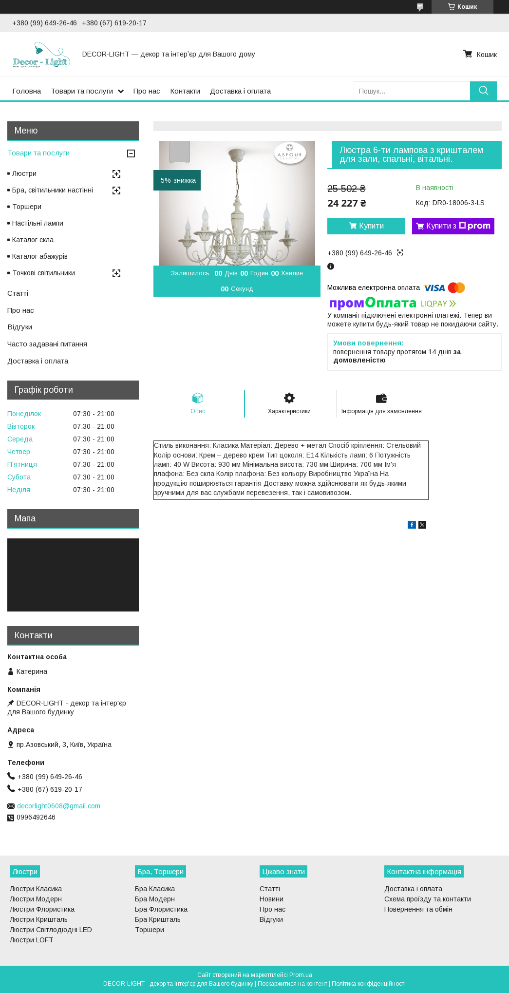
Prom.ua (300, 975)
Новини (271, 899)
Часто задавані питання (47, 344)
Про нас (146, 91)
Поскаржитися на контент (292, 983)
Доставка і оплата (240, 91)
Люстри (24, 173)
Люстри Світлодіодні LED (51, 930)
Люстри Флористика (42, 909)
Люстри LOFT (32, 940)
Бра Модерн (155, 899)
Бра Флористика (161, 909)
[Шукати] (483, 90)
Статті (17, 293)
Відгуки (19, 327)
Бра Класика (155, 889)
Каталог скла (33, 240)
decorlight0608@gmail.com (58, 806)
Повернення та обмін (418, 909)
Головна (26, 91)
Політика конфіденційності (369, 983)
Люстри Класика (36, 889)
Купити (371, 226)
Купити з (458, 226)
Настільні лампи (37, 223)
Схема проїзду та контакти (427, 899)
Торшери (26, 206)
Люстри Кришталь (39, 919)
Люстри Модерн (36, 899)
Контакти (185, 91)
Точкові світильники (43, 273)
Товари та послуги (82, 91)
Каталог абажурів (40, 256)
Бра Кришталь (158, 919)
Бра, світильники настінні (52, 190)
